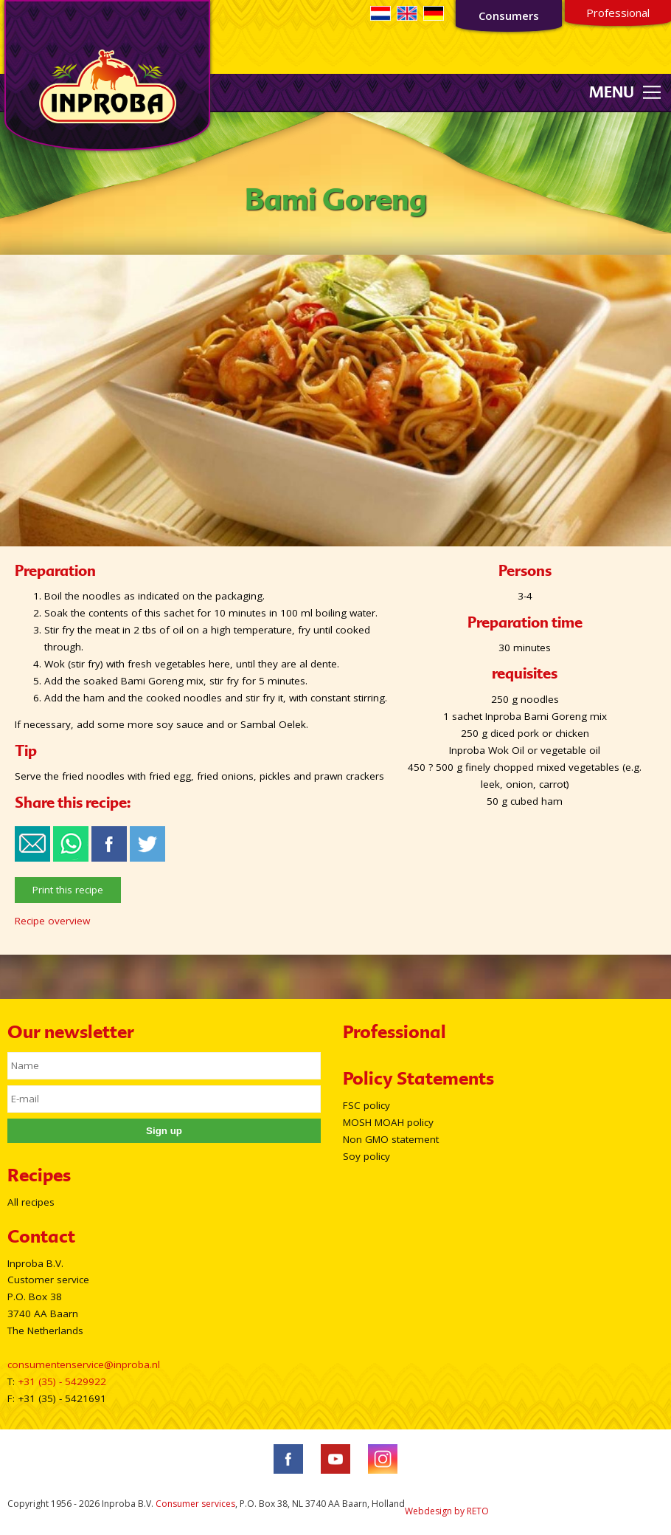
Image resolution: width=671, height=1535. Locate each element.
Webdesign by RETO (447, 1511)
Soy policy (366, 1156)
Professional (618, 12)
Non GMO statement (391, 1139)
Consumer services (195, 1503)
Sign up (164, 1130)
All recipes (31, 1202)
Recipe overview (52, 920)
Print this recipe (67, 889)
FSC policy (366, 1105)
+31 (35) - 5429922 (62, 1381)
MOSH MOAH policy (388, 1122)
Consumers (509, 15)
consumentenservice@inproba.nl (83, 1364)
